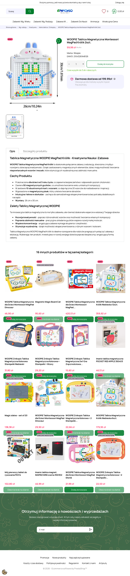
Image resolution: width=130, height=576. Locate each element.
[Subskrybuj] (90, 529)
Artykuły (103, 563)
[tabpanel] (34, 75)
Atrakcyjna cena (110, 21)
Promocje (44, 557)
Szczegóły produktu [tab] (35, 151)
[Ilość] (76, 64)
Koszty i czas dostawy (33, 563)
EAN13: (70, 56)
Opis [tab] (12, 151)
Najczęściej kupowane (79, 557)
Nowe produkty (59, 557)
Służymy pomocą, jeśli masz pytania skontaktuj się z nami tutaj (65, 2)
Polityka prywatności (56, 563)
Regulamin (74, 563)
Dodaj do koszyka (105, 64)
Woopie (77, 53)
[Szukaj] (16, 11)
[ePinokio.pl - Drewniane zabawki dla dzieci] (65, 11)
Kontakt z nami (89, 563)
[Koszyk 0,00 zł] (118, 11)
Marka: (70, 53)
